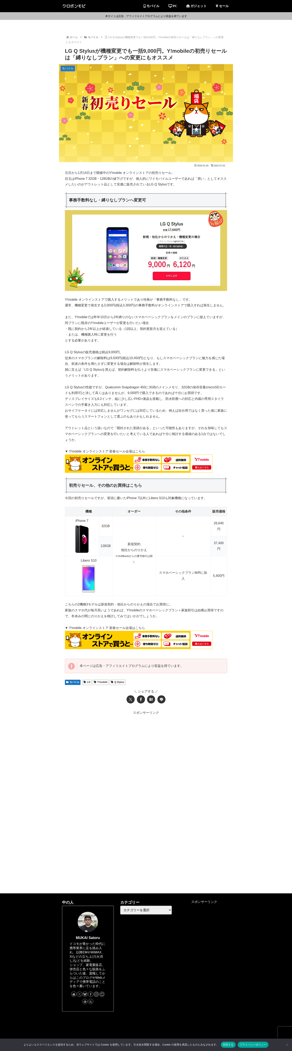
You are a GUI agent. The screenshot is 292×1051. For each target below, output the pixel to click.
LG (87, 682)
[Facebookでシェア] (141, 699)
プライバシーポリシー (253, 1044)
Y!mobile (100, 682)
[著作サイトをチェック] (73, 994)
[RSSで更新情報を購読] (90, 1001)
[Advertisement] (146, 744)
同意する (228, 1044)
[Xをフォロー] (79, 994)
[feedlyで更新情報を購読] (85, 1001)
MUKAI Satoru (88, 938)
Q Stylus (117, 682)
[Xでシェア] (131, 699)
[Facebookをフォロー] (90, 994)
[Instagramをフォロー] (96, 994)
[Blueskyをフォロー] (85, 994)
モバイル (72, 682)
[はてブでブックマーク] (151, 699)
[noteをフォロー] (102, 994)
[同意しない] (287, 1045)
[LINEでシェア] (161, 699)
